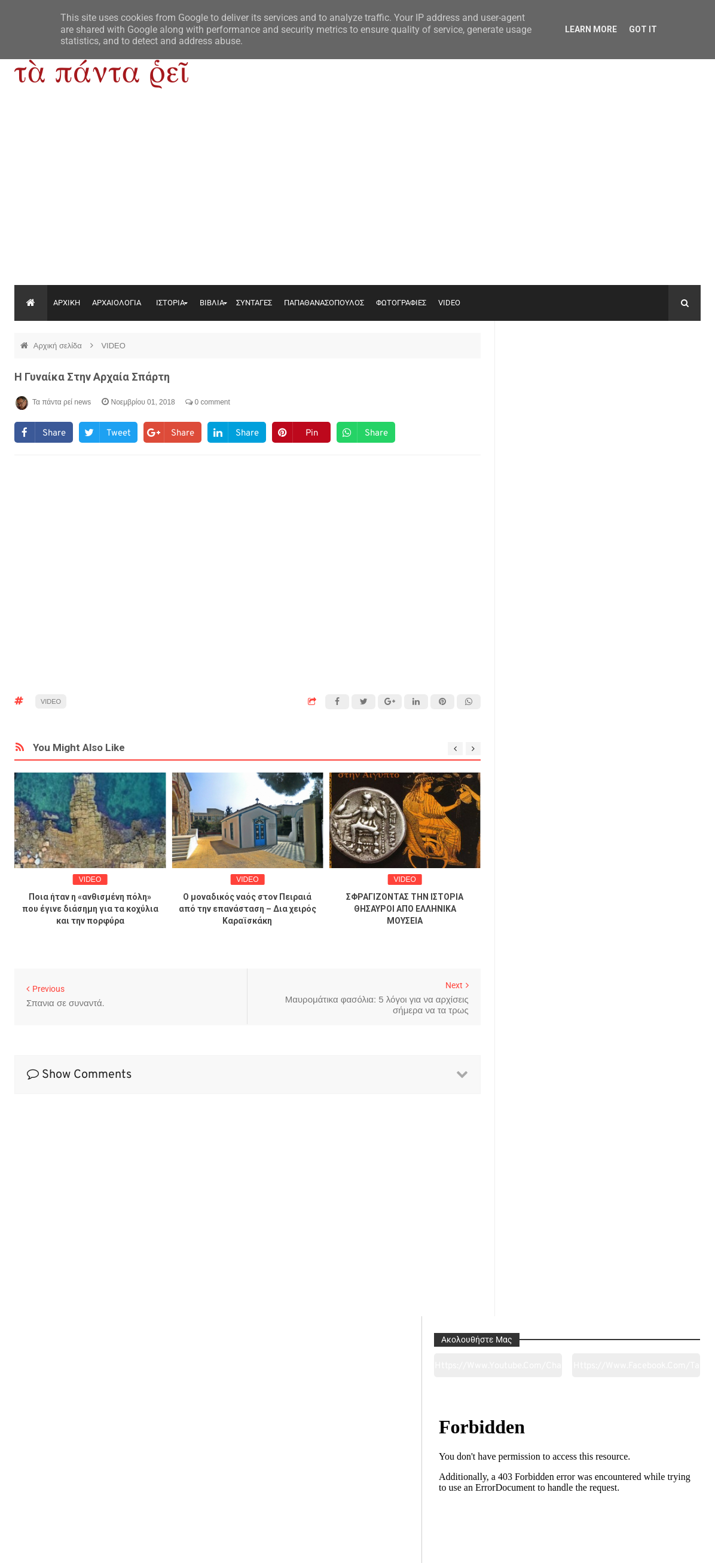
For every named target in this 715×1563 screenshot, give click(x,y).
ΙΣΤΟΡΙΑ (170, 302)
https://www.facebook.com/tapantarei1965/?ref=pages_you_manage (654, 375)
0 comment (207, 402)
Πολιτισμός (357, 1487)
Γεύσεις (495, 1487)
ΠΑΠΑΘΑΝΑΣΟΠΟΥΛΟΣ (324, 302)
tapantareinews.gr (667, 1544)
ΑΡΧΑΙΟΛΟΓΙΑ (116, 302)
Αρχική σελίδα (58, 345)
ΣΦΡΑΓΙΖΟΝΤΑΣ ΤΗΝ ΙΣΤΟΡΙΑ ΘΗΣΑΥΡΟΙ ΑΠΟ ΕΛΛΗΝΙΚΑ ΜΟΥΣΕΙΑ (404, 908)
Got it (643, 29)
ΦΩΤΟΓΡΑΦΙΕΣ (401, 302)
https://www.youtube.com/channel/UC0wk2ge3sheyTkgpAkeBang (554, 375)
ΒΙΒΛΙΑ (212, 302)
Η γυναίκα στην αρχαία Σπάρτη (92, 376)
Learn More (591, 29)
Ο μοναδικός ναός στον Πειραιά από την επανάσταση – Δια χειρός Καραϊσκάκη (247, 908)
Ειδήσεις (634, 1487)
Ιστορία (218, 1487)
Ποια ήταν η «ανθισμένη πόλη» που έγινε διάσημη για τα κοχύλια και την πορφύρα (90, 908)
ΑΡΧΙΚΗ (66, 302)
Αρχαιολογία (79, 1487)
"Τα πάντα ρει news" (134, 1544)
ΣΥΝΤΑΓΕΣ (254, 302)
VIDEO (449, 302)
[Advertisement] (357, 195)
